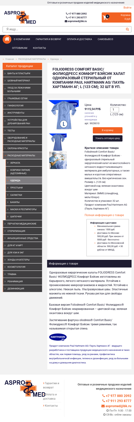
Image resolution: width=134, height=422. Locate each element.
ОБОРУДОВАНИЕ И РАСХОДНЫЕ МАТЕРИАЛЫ (21, 139)
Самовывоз (105, 39)
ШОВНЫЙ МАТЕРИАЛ (19, 80)
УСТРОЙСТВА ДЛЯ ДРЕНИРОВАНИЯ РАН (19, 122)
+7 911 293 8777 (76, 17)
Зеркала (15, 162)
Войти (127, 7)
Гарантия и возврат (48, 39)
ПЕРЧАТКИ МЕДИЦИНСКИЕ (22, 223)
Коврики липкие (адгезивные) (20, 172)
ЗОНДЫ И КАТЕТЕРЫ (18, 259)
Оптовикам (19, 48)
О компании (22, 39)
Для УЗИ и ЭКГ (16, 252)
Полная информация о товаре (104, 215)
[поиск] (67, 29)
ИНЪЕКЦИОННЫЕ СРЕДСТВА (23, 238)
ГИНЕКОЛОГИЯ (15, 105)
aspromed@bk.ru (76, 21)
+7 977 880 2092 (76, 13)
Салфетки (16, 195)
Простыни (16, 187)
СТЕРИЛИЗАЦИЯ (16, 231)
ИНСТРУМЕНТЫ (16, 112)
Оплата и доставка (79, 39)
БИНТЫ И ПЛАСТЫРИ (19, 73)
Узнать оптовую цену (107, 138)
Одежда (54, 59)
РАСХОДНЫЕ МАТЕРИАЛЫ (32, 59)
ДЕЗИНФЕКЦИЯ (16, 288)
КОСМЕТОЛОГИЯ (16, 267)
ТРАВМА (12, 274)
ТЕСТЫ (11, 130)
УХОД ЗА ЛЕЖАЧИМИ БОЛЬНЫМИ (19, 89)
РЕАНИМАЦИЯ (15, 281)
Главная (9, 59)
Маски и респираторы (23, 209)
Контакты (39, 48)
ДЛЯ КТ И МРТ (15, 245)
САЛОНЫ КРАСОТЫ (18, 148)
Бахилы (15, 202)
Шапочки (15, 216)
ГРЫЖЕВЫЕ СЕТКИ (17, 98)
